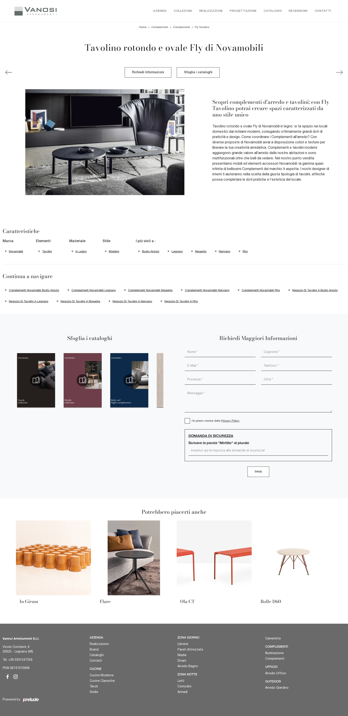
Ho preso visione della (215, 420)
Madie (182, 655)
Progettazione (243, 11)
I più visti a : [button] (146, 241)
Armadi (183, 692)
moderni (114, 251)
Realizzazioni (211, 11)
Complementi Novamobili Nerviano (207, 290)
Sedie (94, 692)
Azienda (160, 11)
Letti (181, 680)
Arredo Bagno (188, 666)
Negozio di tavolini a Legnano (28, 301)
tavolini (47, 251)
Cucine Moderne (102, 675)
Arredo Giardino (277, 687)
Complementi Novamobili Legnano (93, 290)
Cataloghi (273, 11)
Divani (182, 660)
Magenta (200, 251)
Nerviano (224, 251)
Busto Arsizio (150, 251)
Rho (245, 251)
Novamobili (16, 251)
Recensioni (298, 11)
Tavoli (94, 686)
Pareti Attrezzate (190, 649)
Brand (94, 649)
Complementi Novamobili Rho (261, 290)
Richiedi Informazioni (148, 72)
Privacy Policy (230, 420)
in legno (81, 251)
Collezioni (183, 11)
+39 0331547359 (20, 659)
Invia (258, 471)
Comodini (184, 686)
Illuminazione (274, 653)
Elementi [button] (43, 241)
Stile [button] (106, 241)
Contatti (323, 11)
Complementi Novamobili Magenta (150, 290)
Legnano (177, 251)
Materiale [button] (77, 241)
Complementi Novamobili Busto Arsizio (34, 290)
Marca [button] (8, 241)
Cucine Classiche (102, 680)
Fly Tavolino (202, 27)
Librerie (183, 644)
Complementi (159, 27)
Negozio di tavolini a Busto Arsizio (315, 290)
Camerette (273, 638)
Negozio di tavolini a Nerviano (132, 301)
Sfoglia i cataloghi (198, 72)
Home (142, 27)
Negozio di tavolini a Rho (181, 301)
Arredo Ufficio (275, 673)
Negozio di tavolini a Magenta (80, 301)
